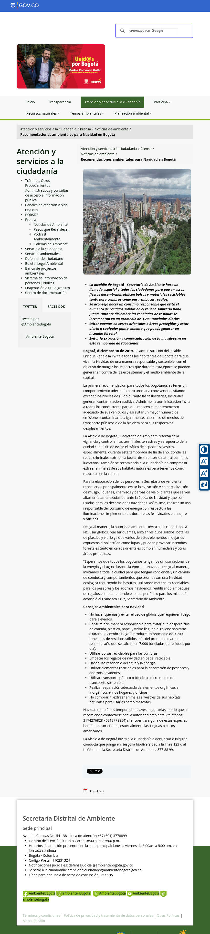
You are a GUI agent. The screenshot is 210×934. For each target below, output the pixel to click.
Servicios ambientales (42, 253)
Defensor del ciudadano (44, 258)
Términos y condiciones (41, 915)
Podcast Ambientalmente (47, 236)
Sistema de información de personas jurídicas (46, 280)
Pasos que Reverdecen (52, 229)
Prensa (85, 129)
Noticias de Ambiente (51, 224)
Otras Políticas (168, 915)
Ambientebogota (109, 893)
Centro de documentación (46, 292)
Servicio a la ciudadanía (43, 248)
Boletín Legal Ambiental (44, 263)
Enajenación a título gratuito (47, 287)
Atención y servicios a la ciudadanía (48, 129)
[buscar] (153, 30)
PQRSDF (31, 214)
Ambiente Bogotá (40, 336)
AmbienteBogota (39, 893)
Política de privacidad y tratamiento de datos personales (108, 915)
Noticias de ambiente (111, 129)
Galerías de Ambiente (51, 244)
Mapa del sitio (34, 920)
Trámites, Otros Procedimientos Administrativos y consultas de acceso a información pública (47, 190)
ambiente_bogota (73, 893)
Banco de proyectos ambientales (41, 270)
